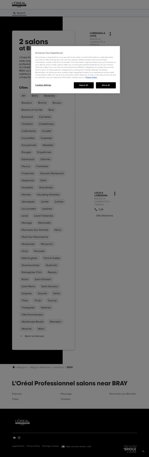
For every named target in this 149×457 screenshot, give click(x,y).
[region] (75, 70)
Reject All (83, 85)
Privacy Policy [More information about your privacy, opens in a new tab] (91, 77)
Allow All (106, 85)
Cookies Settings (43, 85)
